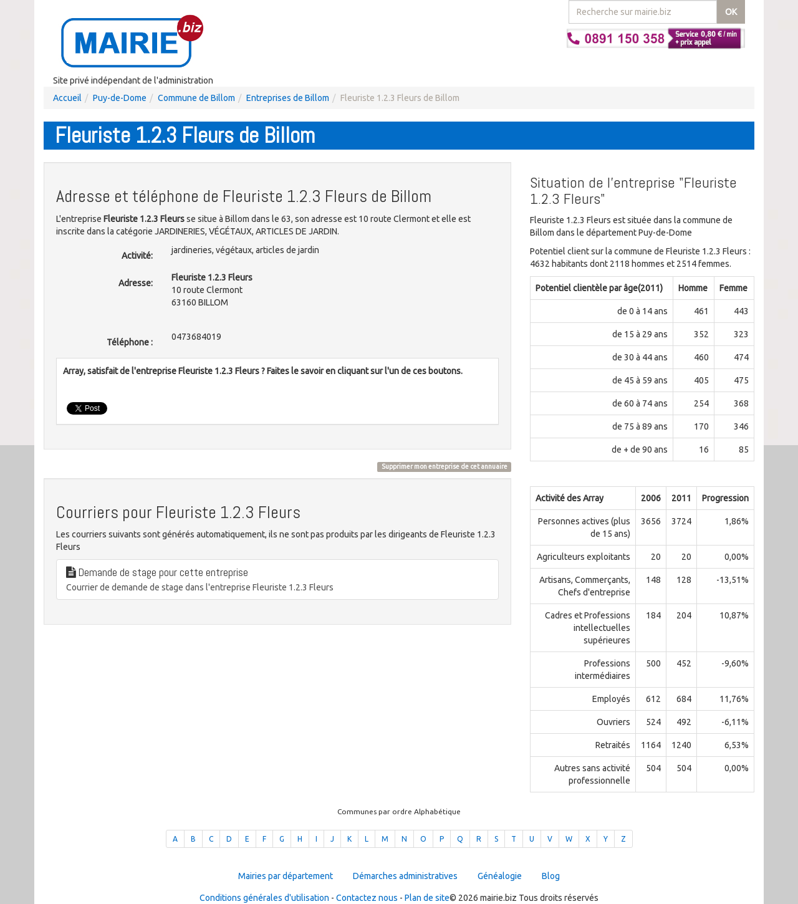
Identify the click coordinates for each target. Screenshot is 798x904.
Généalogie (500, 876)
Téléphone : (130, 342)
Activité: (137, 256)
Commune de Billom (196, 98)
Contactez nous (367, 898)
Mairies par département (285, 876)
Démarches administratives (405, 876)
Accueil (67, 98)
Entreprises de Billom (287, 98)
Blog (551, 876)
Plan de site (427, 898)
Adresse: (135, 283)
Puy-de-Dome (120, 98)
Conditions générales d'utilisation (264, 898)
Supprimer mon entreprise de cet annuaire (444, 466)
